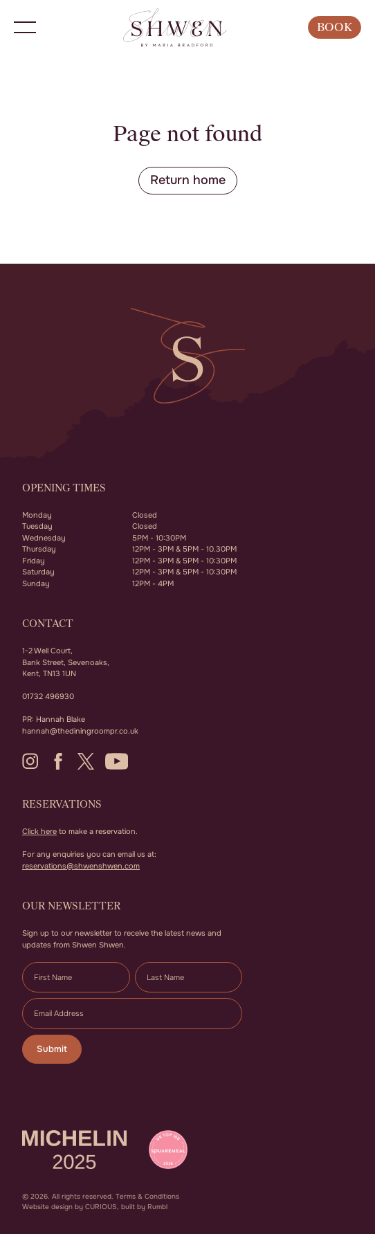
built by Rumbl (144, 1206)
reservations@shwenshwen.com (81, 866)
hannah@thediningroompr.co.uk (80, 731)
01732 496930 (48, 696)
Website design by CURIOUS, (70, 1206)
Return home (188, 180)
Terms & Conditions (147, 1196)
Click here (39, 831)
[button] (25, 27)
